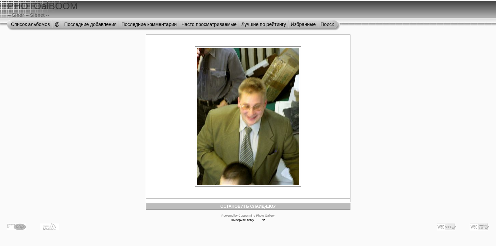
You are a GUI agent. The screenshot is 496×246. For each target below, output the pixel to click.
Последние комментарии (149, 24)
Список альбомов (30, 24)
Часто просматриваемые (209, 24)
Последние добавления (90, 24)
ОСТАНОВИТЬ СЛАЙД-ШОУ (248, 206)
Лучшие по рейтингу (263, 24)
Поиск (327, 24)
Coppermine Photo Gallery (256, 215)
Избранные (303, 24)
